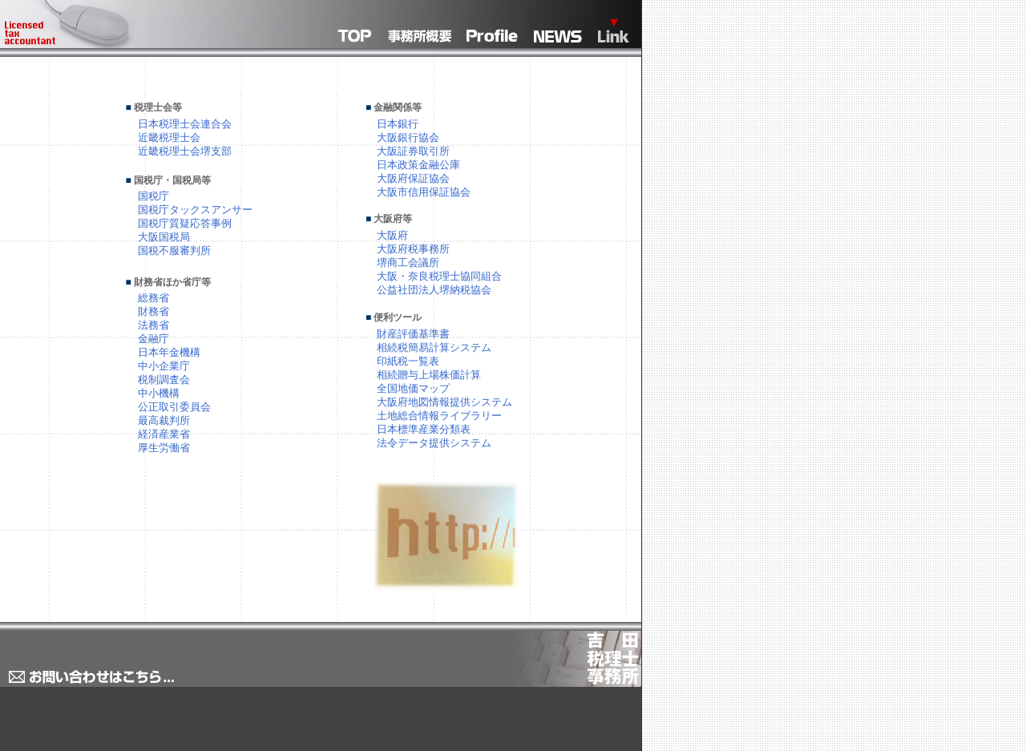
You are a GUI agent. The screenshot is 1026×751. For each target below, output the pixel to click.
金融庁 (153, 339)
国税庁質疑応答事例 (185, 223)
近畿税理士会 (169, 137)
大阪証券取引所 (413, 151)
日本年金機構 (169, 352)
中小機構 (159, 393)
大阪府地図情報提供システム (444, 402)
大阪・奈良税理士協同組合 (439, 276)
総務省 (153, 298)
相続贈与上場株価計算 (429, 375)
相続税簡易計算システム (434, 347)
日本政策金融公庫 (418, 165)
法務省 (153, 325)
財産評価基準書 (413, 334)
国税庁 (153, 196)
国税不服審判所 (174, 250)
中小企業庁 (164, 366)
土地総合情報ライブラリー (439, 416)
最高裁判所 (164, 420)
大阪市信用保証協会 (424, 192)
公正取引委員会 (174, 407)
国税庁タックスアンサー (195, 210)
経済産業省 (164, 434)
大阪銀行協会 (408, 137)
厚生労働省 (164, 448)
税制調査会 (164, 379)
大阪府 (392, 235)
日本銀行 (397, 124)
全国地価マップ (413, 388)
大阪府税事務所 (413, 249)
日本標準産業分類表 (424, 429)
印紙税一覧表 (408, 361)
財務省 (153, 311)
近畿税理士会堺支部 (185, 151)
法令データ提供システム (434, 443)
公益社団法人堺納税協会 (434, 290)
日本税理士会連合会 (185, 124)
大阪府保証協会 (413, 178)
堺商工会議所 (408, 262)
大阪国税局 (164, 237)
